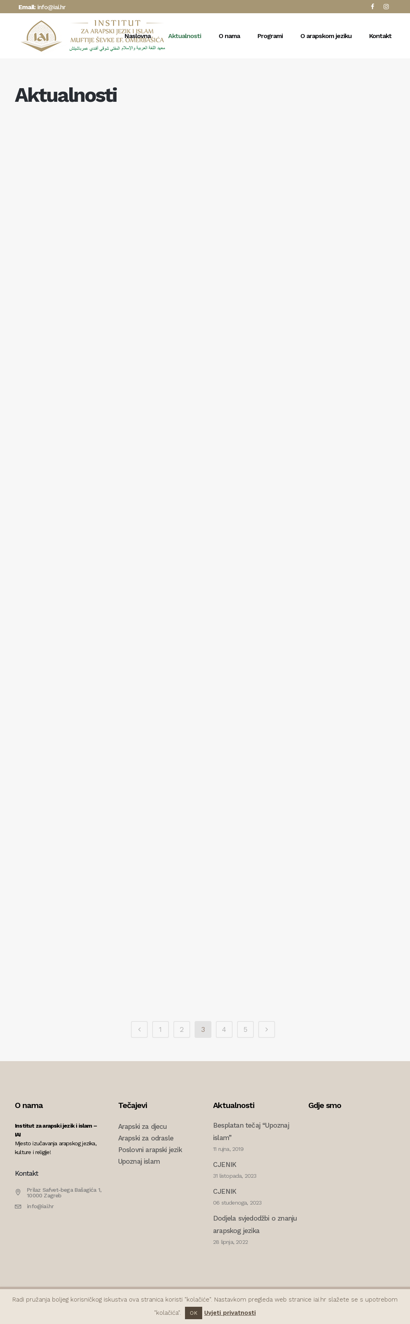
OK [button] (193, 1313)
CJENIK (224, 1165)
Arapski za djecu (142, 1126)
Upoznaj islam (139, 1161)
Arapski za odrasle (146, 1138)
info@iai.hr (51, 7)
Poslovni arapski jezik (150, 1150)
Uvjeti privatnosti (230, 1312)
